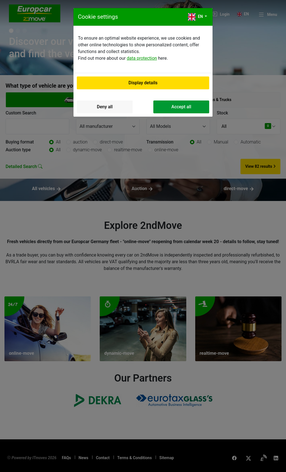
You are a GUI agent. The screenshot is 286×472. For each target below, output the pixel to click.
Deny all (105, 106)
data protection (142, 58)
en (196, 17)
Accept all (181, 106)
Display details (143, 82)
